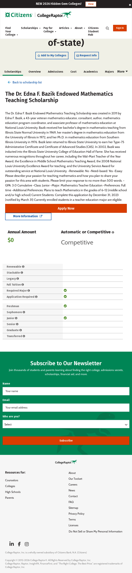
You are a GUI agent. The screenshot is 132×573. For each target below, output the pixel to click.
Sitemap (73, 507)
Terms (72, 519)
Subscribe (66, 440)
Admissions (55, 73)
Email (6, 400)
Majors (109, 73)
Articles (64, 28)
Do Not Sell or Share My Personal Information (95, 531)
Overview (35, 73)
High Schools (13, 492)
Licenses (73, 525)
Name (6, 383)
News (72, 490)
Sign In (120, 28)
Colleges (10, 486)
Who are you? (11, 416)
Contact (73, 496)
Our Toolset (75, 478)
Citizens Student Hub (93, 31)
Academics (91, 73)
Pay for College (48, 29)
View (91, 4)
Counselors (11, 480)
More (122, 73)
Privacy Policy (76, 513)
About (78, 28)
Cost (73, 73)
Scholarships (29, 28)
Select (8, 424)
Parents (9, 497)
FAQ (71, 502)
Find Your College (10, 31)
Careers (73, 484)
